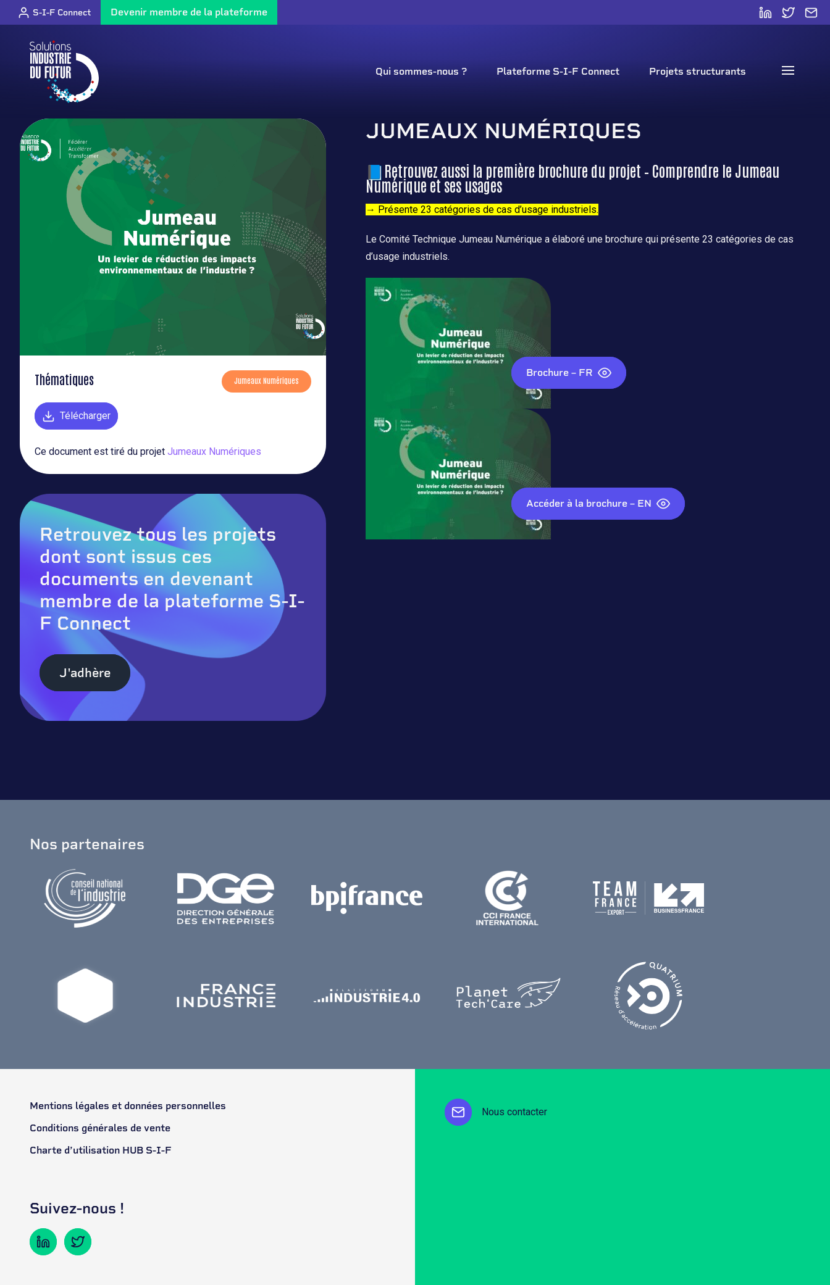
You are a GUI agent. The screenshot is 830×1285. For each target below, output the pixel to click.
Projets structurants (697, 71)
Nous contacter (496, 1112)
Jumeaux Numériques (214, 451)
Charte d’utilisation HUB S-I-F (101, 1150)
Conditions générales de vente (100, 1128)
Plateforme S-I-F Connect (558, 71)
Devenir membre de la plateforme (189, 12)
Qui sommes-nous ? (421, 71)
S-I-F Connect (54, 12)
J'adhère (85, 672)
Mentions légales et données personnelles (128, 1106)
